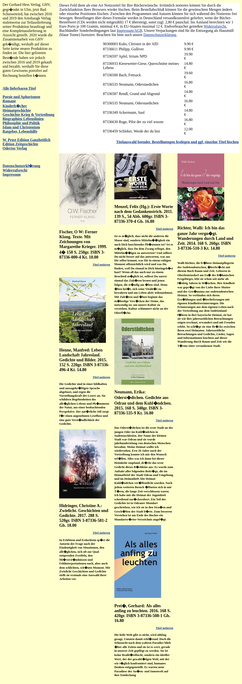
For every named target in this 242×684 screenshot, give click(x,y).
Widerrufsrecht (15, 170)
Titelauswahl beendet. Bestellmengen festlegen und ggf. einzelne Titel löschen (177, 142)
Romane (9, 101)
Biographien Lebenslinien (23, 119)
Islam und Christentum (21, 127)
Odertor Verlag (15, 148)
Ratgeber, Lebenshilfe (20, 131)
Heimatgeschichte (17, 110)
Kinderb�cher (15, 106)
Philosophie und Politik (21, 123)
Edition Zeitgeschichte (20, 144)
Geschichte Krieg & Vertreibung (28, 115)
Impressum (12, 174)
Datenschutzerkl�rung (21, 166)
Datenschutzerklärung (159, 35)
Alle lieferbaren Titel (19, 88)
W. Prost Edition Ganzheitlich (26, 140)
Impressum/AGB (129, 31)
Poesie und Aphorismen (21, 97)
